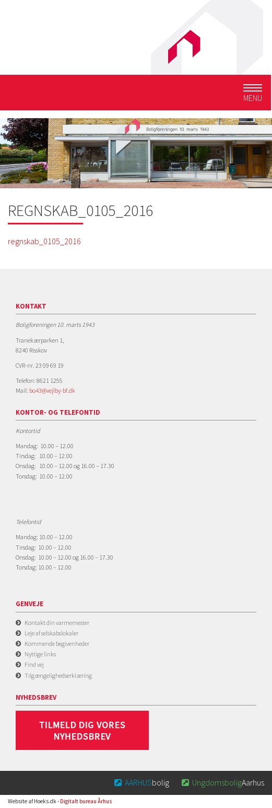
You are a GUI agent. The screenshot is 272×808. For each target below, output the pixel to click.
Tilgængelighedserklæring (58, 675)
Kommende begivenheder (57, 643)
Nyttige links (40, 654)
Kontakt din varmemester (57, 623)
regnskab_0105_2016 (44, 241)
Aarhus (222, 782)
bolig (141, 782)
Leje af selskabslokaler (51, 633)
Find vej (34, 664)
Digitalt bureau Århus (86, 801)
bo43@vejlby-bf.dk (52, 390)
